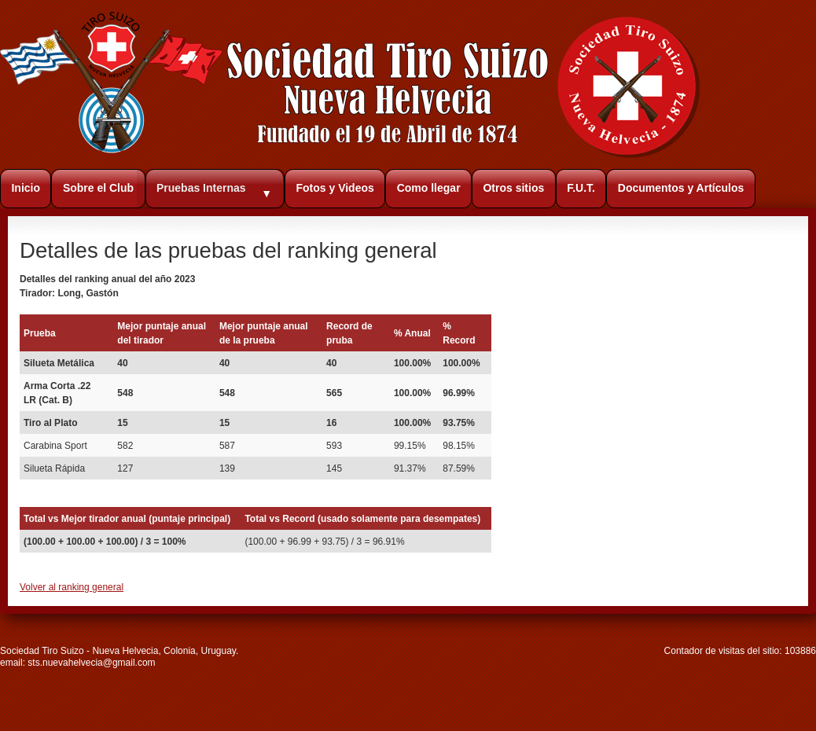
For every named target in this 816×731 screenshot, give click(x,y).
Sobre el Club (98, 188)
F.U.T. (581, 188)
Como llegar (429, 188)
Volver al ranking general (71, 587)
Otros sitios (513, 188)
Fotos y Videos (334, 188)
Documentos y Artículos (681, 188)
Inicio (25, 188)
